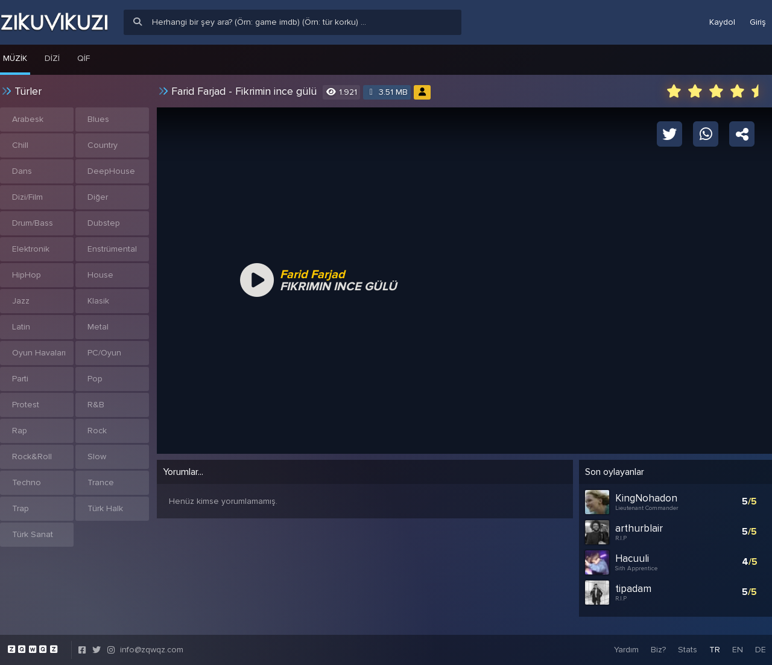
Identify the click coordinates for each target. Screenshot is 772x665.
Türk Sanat (32, 534)
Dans (22, 171)
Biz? (658, 649)
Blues (98, 119)
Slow (96, 456)
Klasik (98, 301)
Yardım (626, 649)
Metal (98, 327)
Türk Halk (105, 508)
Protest (25, 404)
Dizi (52, 58)
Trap (20, 508)
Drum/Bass (32, 223)
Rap (19, 430)
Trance (100, 482)
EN (737, 649)
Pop (95, 379)
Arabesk (27, 119)
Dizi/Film (27, 197)
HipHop (26, 275)
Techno (26, 482)
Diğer (97, 197)
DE (760, 649)
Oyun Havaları (39, 353)
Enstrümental (112, 249)
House (100, 275)
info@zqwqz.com (151, 649)
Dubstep (103, 223)
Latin (21, 327)
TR (714, 649)
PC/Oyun (104, 353)
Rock (97, 430)
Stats (687, 649)
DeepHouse (111, 171)
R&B (95, 404)
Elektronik (30, 249)
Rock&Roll (32, 456)
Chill (20, 145)
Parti (20, 379)
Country (102, 145)
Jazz (21, 301)
